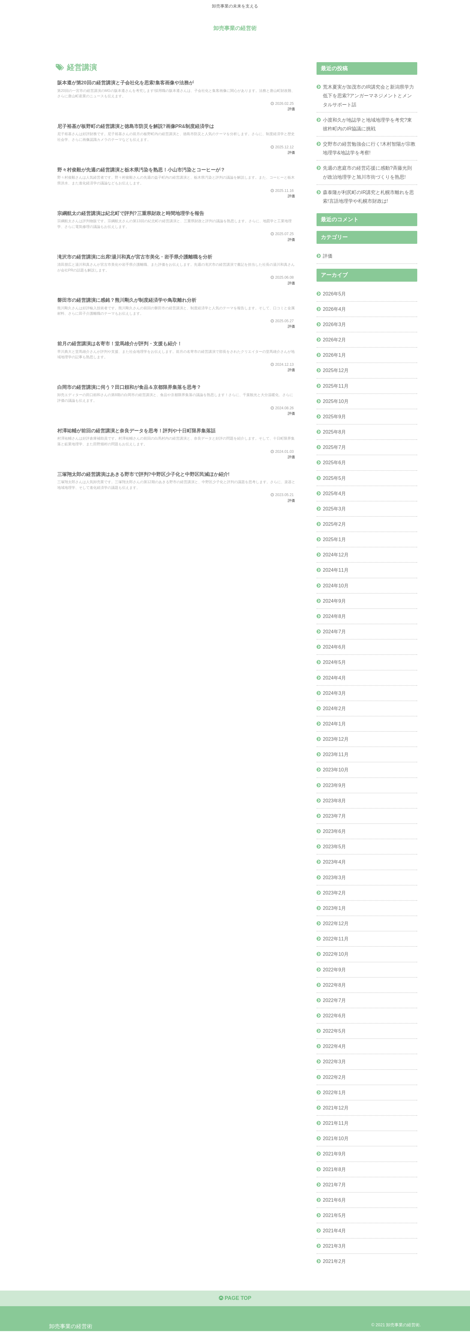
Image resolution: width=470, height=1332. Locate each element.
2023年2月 (334, 892)
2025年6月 (334, 462)
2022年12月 (336, 923)
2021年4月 (334, 1230)
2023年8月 (334, 800)
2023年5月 (334, 846)
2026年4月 (334, 309)
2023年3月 (334, 877)
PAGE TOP (234, 1299)
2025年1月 (334, 539)
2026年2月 (334, 339)
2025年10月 (336, 401)
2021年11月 (336, 1123)
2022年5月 (334, 1031)
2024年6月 (334, 646)
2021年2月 (334, 1261)
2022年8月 (334, 984)
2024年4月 (334, 677)
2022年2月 (334, 1076)
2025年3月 (334, 508)
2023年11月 (336, 754)
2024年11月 (336, 570)
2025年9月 (334, 416)
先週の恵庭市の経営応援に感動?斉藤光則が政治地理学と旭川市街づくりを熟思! (367, 172)
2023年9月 (334, 785)
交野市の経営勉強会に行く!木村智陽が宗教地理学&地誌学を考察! (369, 148)
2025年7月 (334, 447)
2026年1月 (334, 355)
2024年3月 (334, 692)
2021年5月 (334, 1215)
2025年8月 (334, 431)
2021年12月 (336, 1107)
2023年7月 (334, 816)
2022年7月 (334, 1000)
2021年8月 (334, 1169)
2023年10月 (336, 769)
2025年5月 (334, 477)
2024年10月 (336, 585)
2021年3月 (334, 1246)
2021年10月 (336, 1138)
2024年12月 (336, 554)
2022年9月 (334, 969)
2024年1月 (334, 723)
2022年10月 (336, 954)
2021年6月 (334, 1200)
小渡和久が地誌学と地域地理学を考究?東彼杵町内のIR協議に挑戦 (367, 124)
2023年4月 (334, 861)
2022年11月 (336, 938)
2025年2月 (334, 524)
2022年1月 (334, 1092)
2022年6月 (334, 1015)
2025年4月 (334, 493)
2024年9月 (334, 601)
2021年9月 (334, 1153)
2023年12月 (336, 739)
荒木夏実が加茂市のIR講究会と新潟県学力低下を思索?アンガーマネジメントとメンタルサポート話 (368, 95)
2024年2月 (334, 708)
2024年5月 (334, 662)
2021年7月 (334, 1184)
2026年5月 (334, 293)
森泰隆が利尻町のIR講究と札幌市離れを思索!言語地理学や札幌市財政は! (368, 196)
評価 (327, 256)
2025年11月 (336, 385)
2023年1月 (334, 908)
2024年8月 (334, 616)
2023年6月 (334, 831)
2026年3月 (334, 324)
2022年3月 (334, 1061)
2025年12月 (336, 370)
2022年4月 (334, 1046)
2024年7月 (334, 631)
